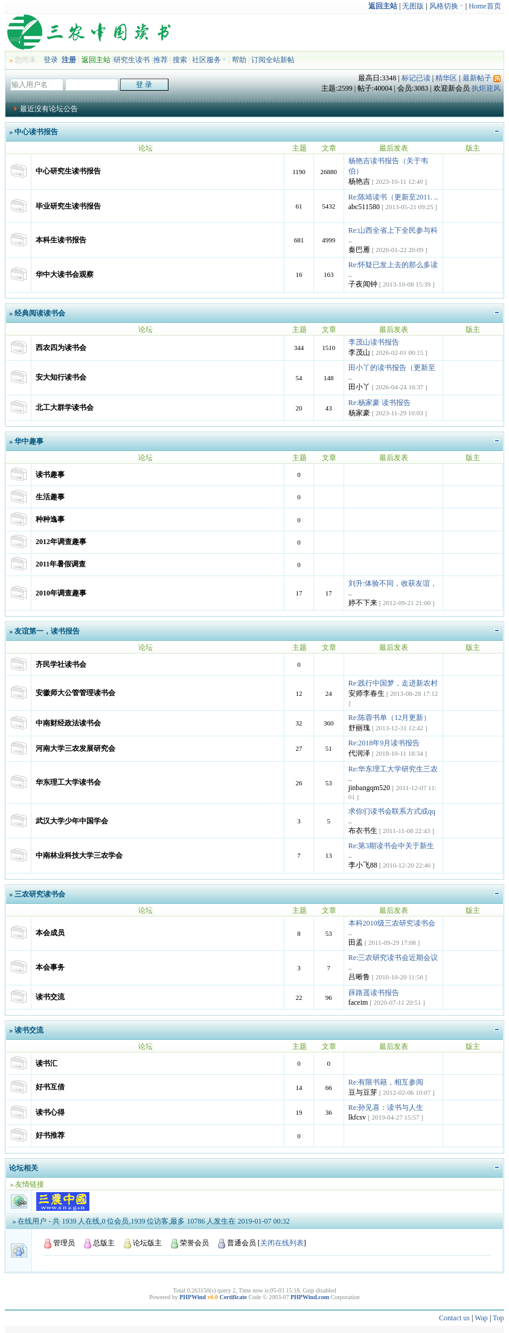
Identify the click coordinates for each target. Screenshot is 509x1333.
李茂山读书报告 (373, 342)
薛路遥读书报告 (373, 992)
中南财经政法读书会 (68, 723)
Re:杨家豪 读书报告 (379, 402)
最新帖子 (477, 78)
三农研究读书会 (39, 894)
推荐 (160, 60)
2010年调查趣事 (61, 593)
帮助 (239, 60)
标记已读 (416, 78)
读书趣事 (50, 474)
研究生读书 (132, 60)
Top (498, 1318)
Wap (481, 1318)
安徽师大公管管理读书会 (75, 693)
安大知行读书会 (61, 377)
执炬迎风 (486, 88)
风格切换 (446, 6)
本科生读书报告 (61, 240)
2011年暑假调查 (61, 564)
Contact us (454, 1318)
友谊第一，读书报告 (47, 631)
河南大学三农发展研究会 (75, 748)
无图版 (413, 6)
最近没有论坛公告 (49, 109)
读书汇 (46, 1063)
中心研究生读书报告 (68, 171)
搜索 (180, 60)
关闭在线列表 (282, 1243)
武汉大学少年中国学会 (72, 821)
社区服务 (209, 60)
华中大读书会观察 (65, 274)
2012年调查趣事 (61, 541)
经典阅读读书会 (39, 313)
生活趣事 (50, 497)
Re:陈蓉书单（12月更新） (389, 717)
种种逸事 (50, 519)
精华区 (446, 78)
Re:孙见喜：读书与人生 (386, 1107)
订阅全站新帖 (273, 60)
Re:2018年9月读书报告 (384, 743)
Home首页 (485, 6)
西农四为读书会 (61, 347)
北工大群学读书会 (65, 407)
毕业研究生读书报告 (68, 206)
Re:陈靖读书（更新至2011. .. (393, 197)
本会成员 (50, 933)
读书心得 (50, 1112)
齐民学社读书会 (61, 664)
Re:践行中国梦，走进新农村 (393, 683)
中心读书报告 (36, 132)
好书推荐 (50, 1135)
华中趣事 (28, 441)
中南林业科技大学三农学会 (79, 855)
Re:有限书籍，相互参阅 (386, 1082)
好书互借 (50, 1087)
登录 (50, 60)
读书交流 (50, 997)
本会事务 (50, 967)
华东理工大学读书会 (68, 782)
